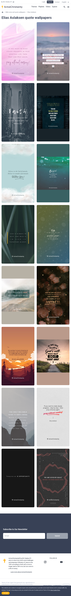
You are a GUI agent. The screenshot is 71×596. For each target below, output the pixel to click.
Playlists (41, 7)
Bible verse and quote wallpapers (15, 12)
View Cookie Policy (55, 590)
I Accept (5, 593)
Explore (54, 7)
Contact (57, 2)
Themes (34, 7)
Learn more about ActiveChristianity (21, 572)
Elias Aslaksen (31, 12)
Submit (57, 536)
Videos (48, 7)
